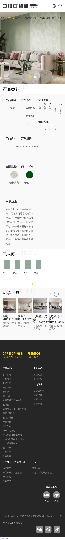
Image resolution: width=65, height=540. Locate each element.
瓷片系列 (7, 447)
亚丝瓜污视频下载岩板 (13, 439)
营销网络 (29, 18)
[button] (30, 77)
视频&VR (7, 481)
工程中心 (19, 18)
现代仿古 (7, 426)
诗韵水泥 (7, 379)
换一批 (53, 294)
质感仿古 (7, 422)
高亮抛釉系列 (9, 413)
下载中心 (36, 468)
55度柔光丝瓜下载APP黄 (14, 409)
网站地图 (4, 538)
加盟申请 (37, 403)
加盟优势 (37, 395)
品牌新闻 (7, 468)
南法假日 (7, 396)
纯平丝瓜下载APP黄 (12, 400)
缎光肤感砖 (8, 417)
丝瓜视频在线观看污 (12, 435)
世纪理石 (7, 383)
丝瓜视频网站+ (10, 443)
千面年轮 (7, 456)
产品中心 (10, 18)
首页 (3, 18)
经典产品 (7, 452)
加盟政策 (37, 399)
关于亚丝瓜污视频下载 (44, 18)
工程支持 (37, 379)
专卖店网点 (38, 391)
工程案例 (37, 374)
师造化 (6, 392)
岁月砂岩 (7, 374)
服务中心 (60, 18)
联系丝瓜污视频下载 (42, 472)
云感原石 (7, 387)
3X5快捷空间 (9, 430)
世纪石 (6, 404)
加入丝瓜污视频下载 (12, 472)
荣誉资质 (7, 477)
